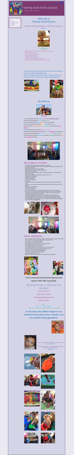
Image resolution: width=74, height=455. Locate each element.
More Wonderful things (14, 22)
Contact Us (12, 25)
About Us (12, 21)
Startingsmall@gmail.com (44, 297)
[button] (62, 3)
